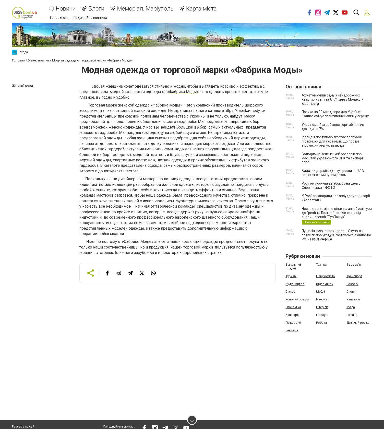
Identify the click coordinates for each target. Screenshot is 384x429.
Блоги (96, 8)
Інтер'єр (322, 307)
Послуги (322, 315)
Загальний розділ (293, 266)
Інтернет (322, 299)
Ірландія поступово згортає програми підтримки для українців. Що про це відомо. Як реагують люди (332, 141)
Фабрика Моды (183, 91)
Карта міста (201, 8)
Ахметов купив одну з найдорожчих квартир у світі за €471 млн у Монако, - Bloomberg (332, 99)
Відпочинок (324, 284)
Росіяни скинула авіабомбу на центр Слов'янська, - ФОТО (331, 185)
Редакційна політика (90, 18)
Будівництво (295, 284)
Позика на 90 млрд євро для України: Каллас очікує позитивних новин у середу (335, 114)
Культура (353, 299)
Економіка (293, 307)
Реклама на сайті (24, 426)
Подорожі (293, 322)
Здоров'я (354, 264)
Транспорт (354, 276)
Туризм (291, 276)
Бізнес (290, 291)
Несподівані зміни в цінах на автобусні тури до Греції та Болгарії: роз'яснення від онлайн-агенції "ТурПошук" (337, 213)
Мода (351, 307)
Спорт (351, 291)
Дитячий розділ (358, 322)
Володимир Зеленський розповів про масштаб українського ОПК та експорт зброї (332, 158)
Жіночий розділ (297, 299)
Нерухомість (325, 276)
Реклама (292, 330)
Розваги (353, 284)
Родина (352, 315)
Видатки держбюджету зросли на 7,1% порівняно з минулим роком (333, 173)
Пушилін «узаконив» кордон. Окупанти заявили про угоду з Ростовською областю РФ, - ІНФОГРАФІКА (336, 235)
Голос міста (59, 18)
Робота (321, 322)
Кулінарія (293, 315)
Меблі (320, 291)
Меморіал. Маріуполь (145, 8)
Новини (66, 8)
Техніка (321, 264)
